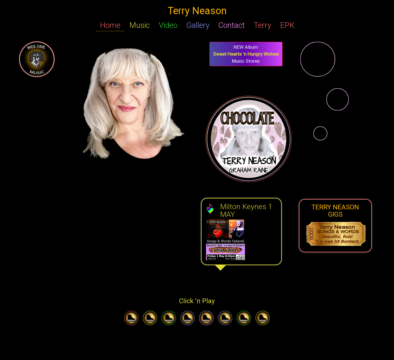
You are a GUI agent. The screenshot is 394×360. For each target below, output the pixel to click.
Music (139, 25)
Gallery (197, 25)
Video (168, 25)
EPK (287, 25)
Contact (231, 25)
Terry (262, 25)
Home (110, 25)
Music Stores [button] (246, 54)
